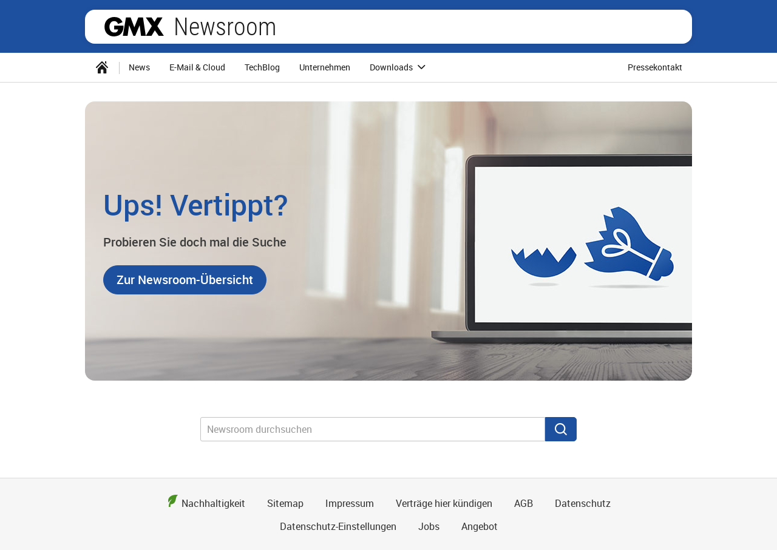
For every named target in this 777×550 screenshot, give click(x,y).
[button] (184, 279)
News (139, 67)
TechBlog (262, 67)
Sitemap (285, 503)
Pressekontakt (655, 67)
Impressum (349, 503)
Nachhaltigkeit (213, 503)
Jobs (428, 526)
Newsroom (225, 26)
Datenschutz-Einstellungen (338, 526)
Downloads (399, 67)
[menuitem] (102, 67)
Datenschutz (583, 503)
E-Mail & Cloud (197, 67)
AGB (523, 503)
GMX (134, 26)
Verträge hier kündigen (444, 503)
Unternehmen (324, 67)
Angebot (479, 526)
